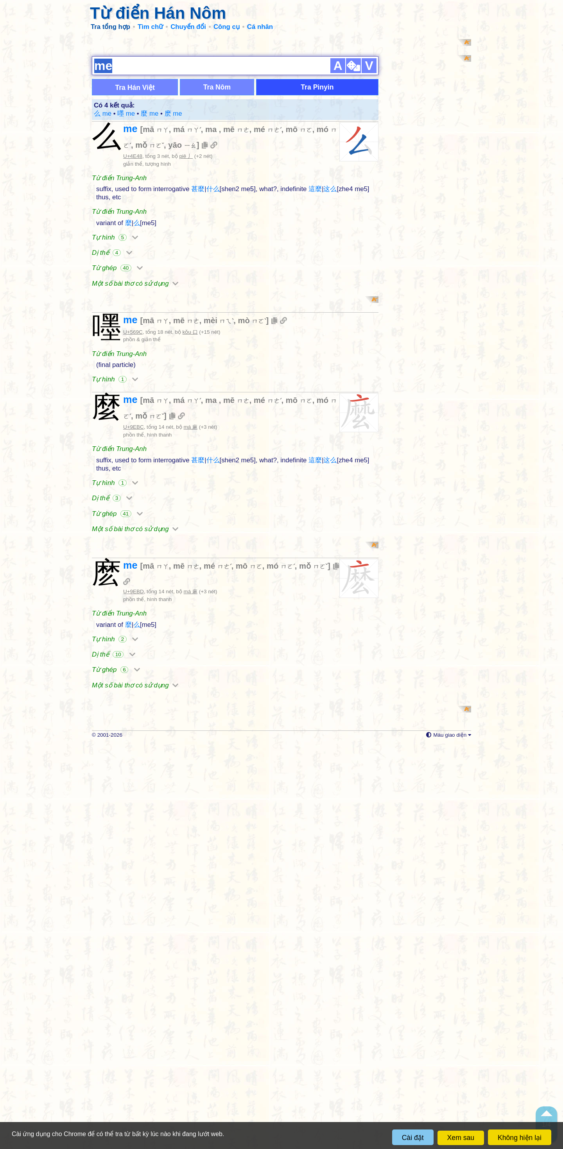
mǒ (149, 246)
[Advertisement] (281, 94)
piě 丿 (186, 257)
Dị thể (112, 354)
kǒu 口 (190, 534)
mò (252, 523)
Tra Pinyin (317, 188)
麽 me (173, 214)
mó (281, 869)
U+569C (133, 534)
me (131, 229)
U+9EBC (133, 629)
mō (299, 230)
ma (212, 230)
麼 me (150, 214)
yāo (182, 246)
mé (268, 230)
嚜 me (127, 214)
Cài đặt (413, 1138)
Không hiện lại (519, 1138)
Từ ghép (117, 369)
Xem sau (460, 1138)
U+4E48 (132, 257)
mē (236, 230)
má (187, 230)
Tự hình (115, 338)
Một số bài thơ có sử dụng (135, 384)
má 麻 (190, 629)
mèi (218, 523)
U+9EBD (133, 895)
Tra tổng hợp (110, 26)
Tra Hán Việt (135, 189)
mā (156, 230)
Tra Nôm (217, 188)
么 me (103, 214)
